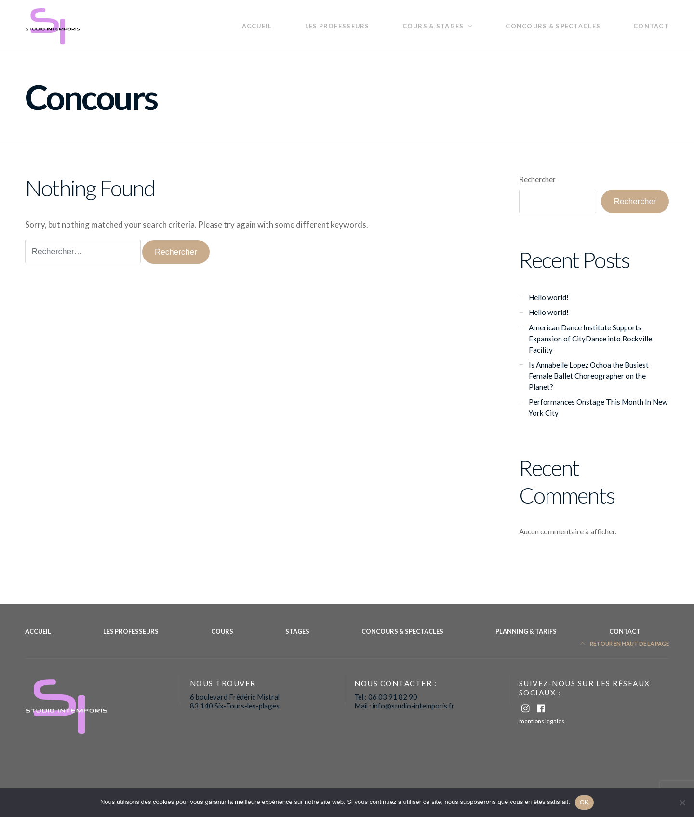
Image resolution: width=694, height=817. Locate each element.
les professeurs (337, 26)
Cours (222, 631)
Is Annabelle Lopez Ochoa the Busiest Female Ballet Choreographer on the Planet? (589, 375)
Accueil (257, 26)
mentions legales (541, 721)
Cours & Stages (433, 26)
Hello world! (549, 297)
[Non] (682, 802)
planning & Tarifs (526, 631)
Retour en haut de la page (624, 643)
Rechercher (537, 179)
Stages (297, 631)
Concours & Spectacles (553, 26)
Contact (651, 26)
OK (584, 802)
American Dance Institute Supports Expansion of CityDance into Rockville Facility (590, 338)
